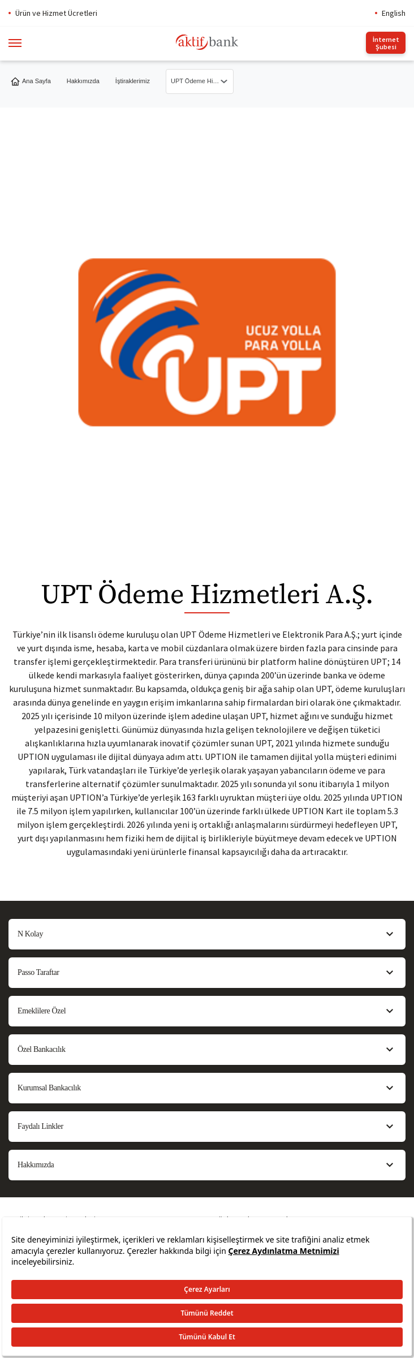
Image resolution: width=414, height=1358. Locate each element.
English (394, 13)
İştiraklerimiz (132, 81)
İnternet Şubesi (386, 43)
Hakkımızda (83, 81)
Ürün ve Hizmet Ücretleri (56, 13)
